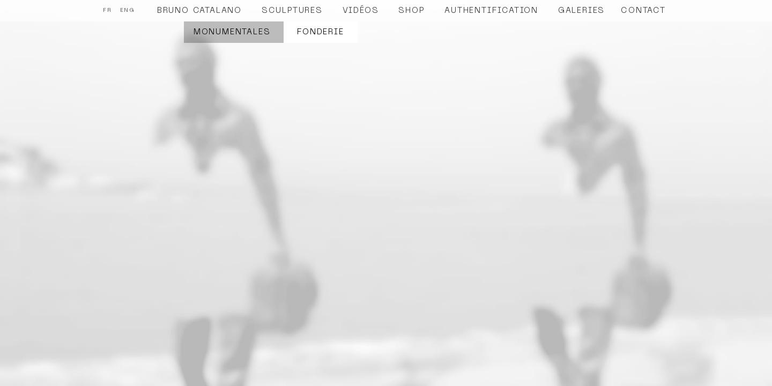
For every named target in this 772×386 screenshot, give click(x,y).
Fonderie (320, 32)
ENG (127, 10)
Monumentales (232, 32)
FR (107, 10)
